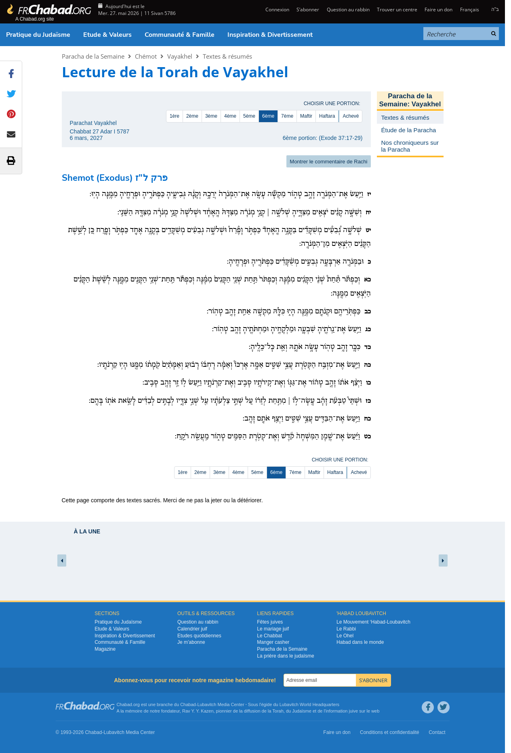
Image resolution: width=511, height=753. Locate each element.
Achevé (351, 116)
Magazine (105, 649)
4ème (230, 116)
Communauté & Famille (179, 34)
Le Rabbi (346, 629)
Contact (437, 732)
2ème (192, 116)
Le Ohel (344, 636)
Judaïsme (301, 711)
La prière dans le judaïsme (285, 656)
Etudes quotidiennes (199, 636)
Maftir (306, 116)
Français (469, 9)
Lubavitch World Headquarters (309, 704)
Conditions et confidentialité (389, 732)
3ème (211, 116)
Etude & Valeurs (107, 34)
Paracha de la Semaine (93, 56)
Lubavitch (206, 704)
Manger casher (273, 642)
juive (353, 711)
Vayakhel (179, 56)
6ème (268, 116)
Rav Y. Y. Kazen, (198, 711)
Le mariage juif (273, 629)
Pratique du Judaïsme (38, 34)
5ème (249, 116)
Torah (278, 711)
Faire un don (438, 9)
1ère (174, 116)
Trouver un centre (397, 9)
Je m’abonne (191, 642)
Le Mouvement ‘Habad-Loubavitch (373, 622)
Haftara (327, 116)
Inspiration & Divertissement (270, 34)
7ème (287, 116)
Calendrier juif (192, 629)
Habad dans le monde (360, 642)
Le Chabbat (269, 636)
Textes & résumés (227, 56)
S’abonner (308, 9)
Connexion (276, 9)
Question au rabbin (348, 9)
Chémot (146, 56)
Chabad (188, 704)
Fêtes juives (270, 622)
